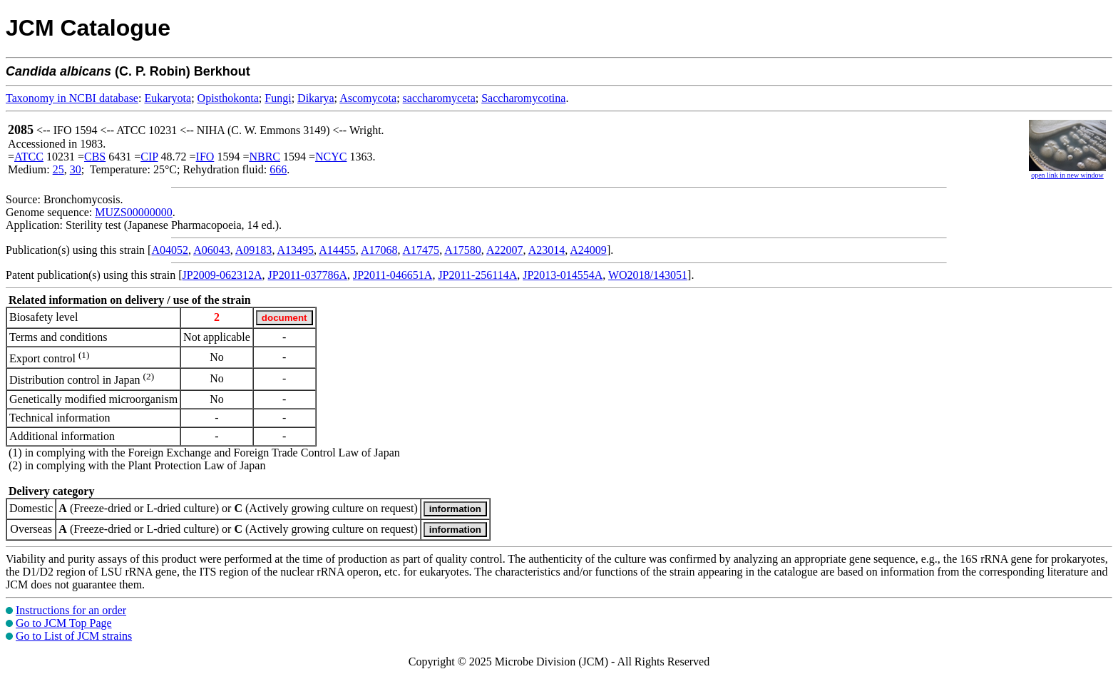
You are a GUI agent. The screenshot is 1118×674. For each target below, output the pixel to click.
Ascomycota (367, 98)
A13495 (295, 250)
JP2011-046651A (392, 275)
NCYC (331, 156)
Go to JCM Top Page (64, 623)
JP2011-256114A (477, 275)
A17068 (379, 250)
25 (58, 169)
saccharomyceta (439, 98)
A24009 (588, 250)
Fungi (278, 98)
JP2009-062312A (222, 275)
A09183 (253, 250)
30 (75, 169)
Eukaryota (167, 98)
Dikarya (315, 98)
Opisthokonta (228, 98)
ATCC (28, 156)
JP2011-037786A (307, 275)
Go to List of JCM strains (74, 636)
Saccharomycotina (523, 98)
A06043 (211, 250)
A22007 (504, 250)
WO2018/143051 (647, 275)
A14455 (337, 250)
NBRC (264, 156)
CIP (149, 156)
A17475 (421, 250)
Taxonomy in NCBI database (72, 98)
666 (278, 169)
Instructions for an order (71, 610)
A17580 (462, 250)
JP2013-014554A (562, 275)
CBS (95, 156)
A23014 (546, 250)
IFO (205, 156)
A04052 (169, 250)
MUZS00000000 (133, 212)
